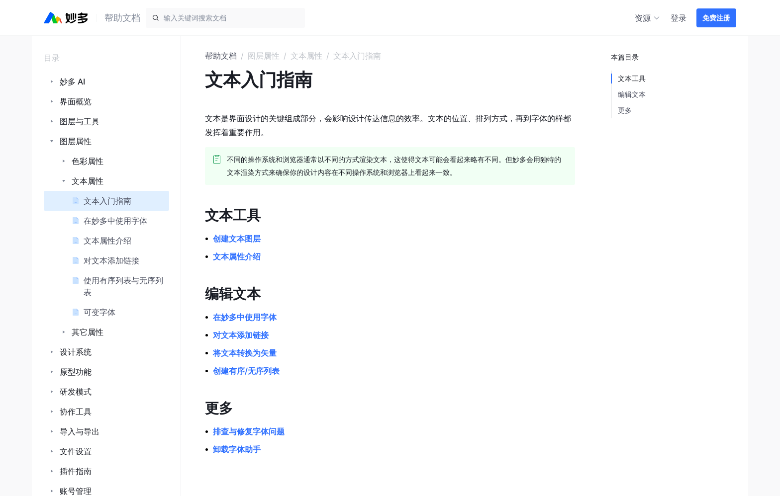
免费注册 (716, 17)
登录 (678, 18)
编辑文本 (632, 94)
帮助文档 (221, 56)
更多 (625, 110)
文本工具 (632, 78)
